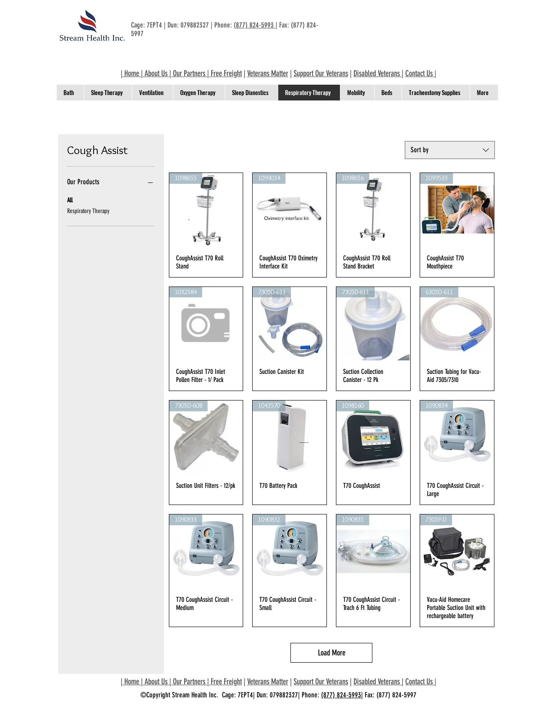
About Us (156, 73)
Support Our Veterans (321, 73)
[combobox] (450, 150)
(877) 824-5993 (255, 25)
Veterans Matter (267, 73)
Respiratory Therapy (88, 210)
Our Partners (189, 73)
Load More (331, 653)
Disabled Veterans (377, 73)
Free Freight (226, 73)
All (69, 199)
